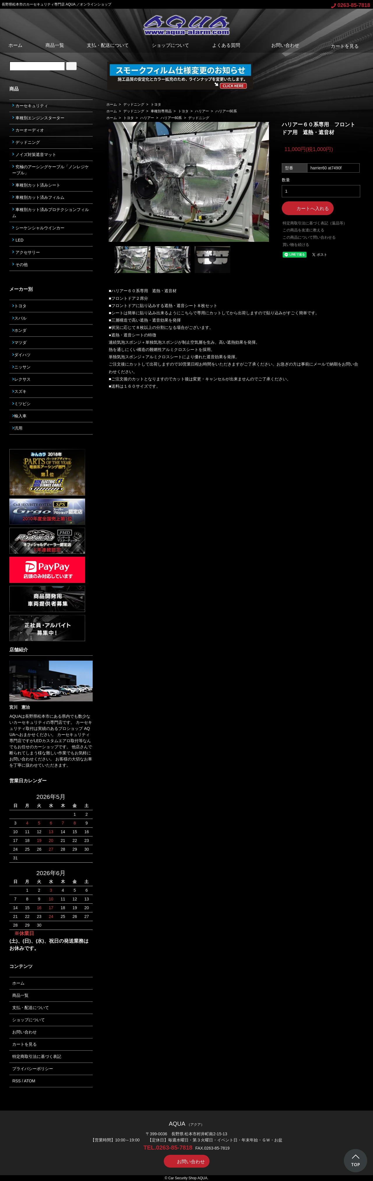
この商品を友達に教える (303, 230)
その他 (20, 264)
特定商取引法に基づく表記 (36, 1056)
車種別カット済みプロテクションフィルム (50, 212)
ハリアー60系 (226, 111)
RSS (16, 1081)
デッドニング (133, 104)
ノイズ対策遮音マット (34, 154)
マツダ (19, 342)
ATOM (29, 1081)
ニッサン (21, 367)
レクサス (21, 379)
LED (17, 240)
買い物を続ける (296, 244)
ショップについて (170, 45)
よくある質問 (226, 45)
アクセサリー (26, 252)
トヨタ (156, 104)
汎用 (17, 428)
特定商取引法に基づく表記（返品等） (315, 223)
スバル (19, 318)
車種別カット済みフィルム (38, 197)
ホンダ (19, 330)
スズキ (19, 391)
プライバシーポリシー (32, 1068)
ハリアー (202, 111)
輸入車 (19, 416)
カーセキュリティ (30, 105)
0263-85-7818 (350, 5)
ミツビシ (21, 403)
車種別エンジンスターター (38, 118)
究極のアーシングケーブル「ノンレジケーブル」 (50, 169)
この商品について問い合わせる (309, 237)
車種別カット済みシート (36, 185)
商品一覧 (54, 45)
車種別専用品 (161, 111)
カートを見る (340, 46)
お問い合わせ (281, 45)
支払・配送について (108, 45)
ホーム (15, 45)
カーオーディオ (28, 130)
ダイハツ (21, 354)
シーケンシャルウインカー (38, 228)
